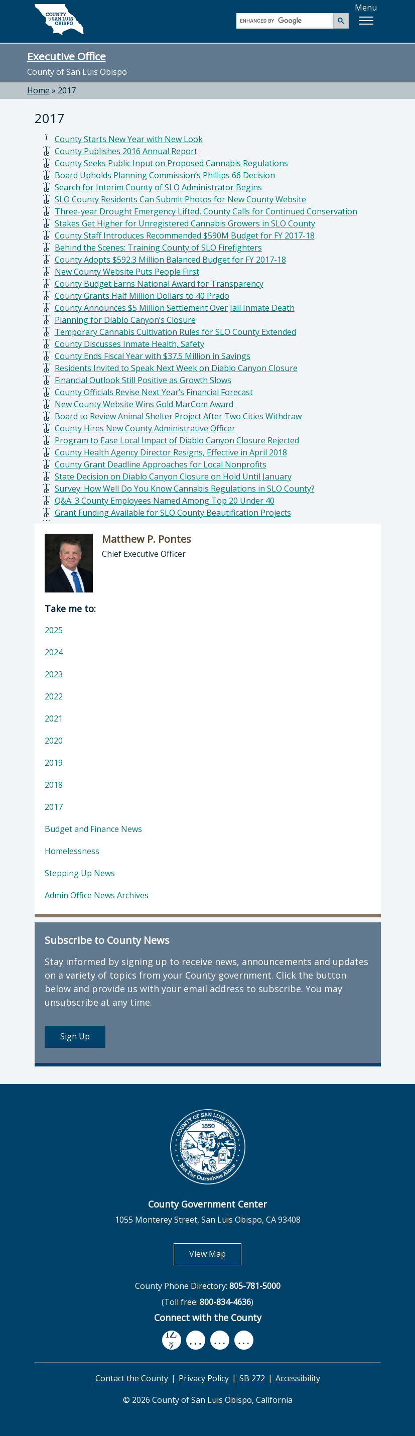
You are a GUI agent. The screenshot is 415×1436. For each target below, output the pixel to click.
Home (38, 90)
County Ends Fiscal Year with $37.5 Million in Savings (152, 356)
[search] (285, 20)
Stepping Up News (80, 873)
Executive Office (66, 56)
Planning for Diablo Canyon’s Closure (125, 319)
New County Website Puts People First (127, 271)
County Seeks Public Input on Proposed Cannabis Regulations (171, 163)
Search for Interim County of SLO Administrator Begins (158, 187)
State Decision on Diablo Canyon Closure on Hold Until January (173, 476)
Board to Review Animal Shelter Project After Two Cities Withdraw (178, 416)
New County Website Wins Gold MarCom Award (144, 404)
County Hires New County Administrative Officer (145, 428)
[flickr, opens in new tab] (220, 1340)
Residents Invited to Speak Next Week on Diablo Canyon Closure (176, 368)
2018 (54, 784)
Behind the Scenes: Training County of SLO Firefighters (158, 247)
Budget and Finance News (93, 828)
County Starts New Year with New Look (129, 139)
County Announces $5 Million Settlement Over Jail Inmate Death (175, 307)
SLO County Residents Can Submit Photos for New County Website (180, 199)
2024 (54, 652)
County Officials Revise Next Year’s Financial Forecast (154, 392)
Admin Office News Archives (97, 895)
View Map (215, 1253)
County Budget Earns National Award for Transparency (159, 283)
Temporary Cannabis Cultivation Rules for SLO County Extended (175, 331)
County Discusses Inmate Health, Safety (129, 343)
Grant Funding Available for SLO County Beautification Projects (173, 512)
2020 (54, 740)
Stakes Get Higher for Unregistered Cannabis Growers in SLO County (185, 223)
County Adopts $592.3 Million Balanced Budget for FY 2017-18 (170, 259)
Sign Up (75, 1036)
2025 (54, 630)
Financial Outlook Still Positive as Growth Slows (143, 380)
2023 (54, 674)
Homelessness (72, 851)
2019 (54, 762)
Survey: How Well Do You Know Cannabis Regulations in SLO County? (185, 488)
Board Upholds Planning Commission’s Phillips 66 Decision (165, 175)
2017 (67, 90)
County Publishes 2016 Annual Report (126, 151)
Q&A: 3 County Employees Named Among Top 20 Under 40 (164, 500)
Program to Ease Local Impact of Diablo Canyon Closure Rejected (177, 440)
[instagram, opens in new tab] (244, 1340)
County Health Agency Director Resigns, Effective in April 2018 (171, 452)
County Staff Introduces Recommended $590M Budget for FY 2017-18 (185, 235)
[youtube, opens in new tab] (195, 1340)
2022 (54, 696)
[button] (365, 20)
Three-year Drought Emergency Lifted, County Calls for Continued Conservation (206, 211)
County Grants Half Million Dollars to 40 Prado (142, 295)
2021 (54, 718)
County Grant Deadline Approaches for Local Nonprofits (160, 464)
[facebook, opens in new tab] (172, 1340)
